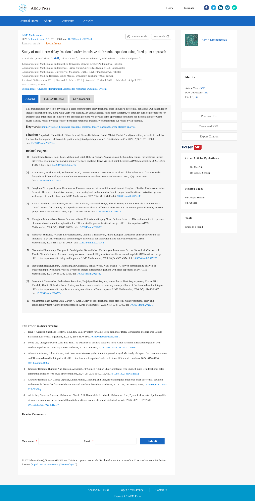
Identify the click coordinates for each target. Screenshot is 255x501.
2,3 (51, 58)
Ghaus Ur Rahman (88, 58)
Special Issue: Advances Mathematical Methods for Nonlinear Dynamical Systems (65, 88)
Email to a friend (194, 226)
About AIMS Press (98, 489)
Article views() (195, 88)
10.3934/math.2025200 (145, 258)
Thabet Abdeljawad (128, 58)
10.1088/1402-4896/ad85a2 (124, 373)
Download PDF (82, 98)
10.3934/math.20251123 (108, 211)
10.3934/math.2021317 (142, 304)
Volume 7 (33, 38)
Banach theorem (108, 126)
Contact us (161, 489)
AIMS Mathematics (32, 34)
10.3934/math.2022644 (80, 38)
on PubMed (191, 202)
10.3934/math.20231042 (91, 242)
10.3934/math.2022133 (48, 180)
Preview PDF (209, 116)
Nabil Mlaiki (108, 58)
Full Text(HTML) (54, 98)
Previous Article (139, 36)
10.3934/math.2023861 (90, 226)
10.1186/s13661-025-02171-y (43, 404)
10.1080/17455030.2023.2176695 (118, 347)
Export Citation (209, 136)
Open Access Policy (132, 489)
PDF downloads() (196, 92)
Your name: (29, 441)
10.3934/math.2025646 (64, 164)
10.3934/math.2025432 (89, 273)
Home (170, 8)
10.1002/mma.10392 (39, 362)
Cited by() (191, 96)
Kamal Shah (42, 58)
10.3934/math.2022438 (129, 195)
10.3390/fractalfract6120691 (105, 336)
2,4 (140, 58)
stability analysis (126, 126)
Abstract (30, 98)
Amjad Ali (27, 58)
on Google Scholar (195, 197)
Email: (89, 441)
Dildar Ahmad (68, 58)
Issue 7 (43, 38)
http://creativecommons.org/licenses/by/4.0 (53, 464)
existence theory (90, 126)
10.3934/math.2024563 (48, 293)
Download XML (209, 126)
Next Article (159, 36)
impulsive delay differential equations (61, 126)
